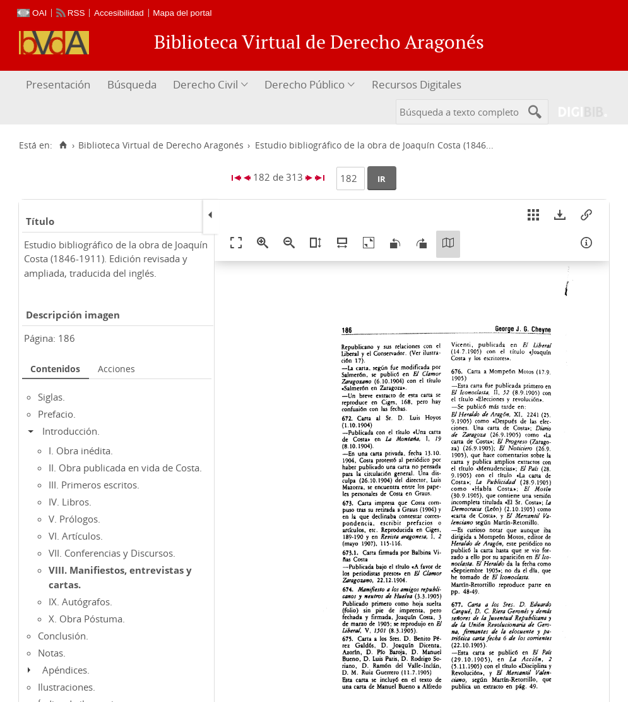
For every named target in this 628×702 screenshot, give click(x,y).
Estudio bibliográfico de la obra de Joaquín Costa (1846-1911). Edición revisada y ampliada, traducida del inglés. (116, 258)
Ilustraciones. (66, 687)
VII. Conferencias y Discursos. (112, 553)
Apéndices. (66, 669)
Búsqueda (132, 84)
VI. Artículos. (76, 536)
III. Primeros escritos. (94, 484)
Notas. (52, 652)
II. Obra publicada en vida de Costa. (125, 467)
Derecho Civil (205, 84)
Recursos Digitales (416, 84)
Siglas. (51, 396)
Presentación (58, 84)
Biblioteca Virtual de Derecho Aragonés (161, 145)
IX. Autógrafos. (80, 601)
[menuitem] (59, 85)
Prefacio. (57, 414)
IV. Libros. (70, 501)
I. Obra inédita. (81, 450)
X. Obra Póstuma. (87, 618)
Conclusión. (63, 635)
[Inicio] (62, 145)
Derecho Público (304, 84)
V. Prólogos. (74, 518)
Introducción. (71, 431)
